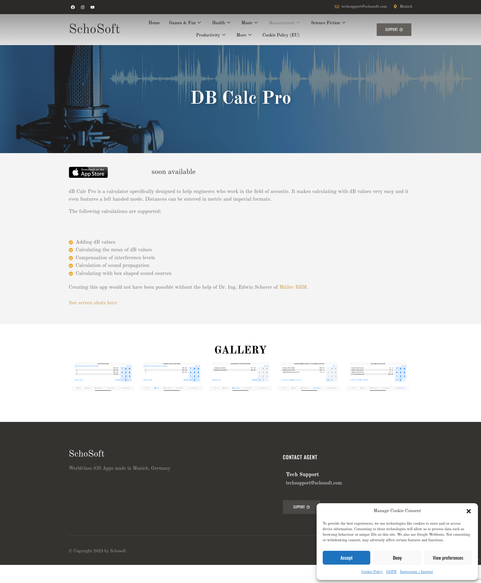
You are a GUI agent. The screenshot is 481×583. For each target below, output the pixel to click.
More (243, 35)
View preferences (448, 557)
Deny (397, 557)
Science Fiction (329, 23)
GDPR (391, 572)
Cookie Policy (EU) (282, 35)
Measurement (285, 23)
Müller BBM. (294, 287)
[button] (469, 511)
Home (152, 23)
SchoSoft (94, 29)
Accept (347, 557)
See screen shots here (93, 303)
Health (221, 23)
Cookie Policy (372, 572)
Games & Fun (184, 23)
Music (249, 23)
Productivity (210, 35)
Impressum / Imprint (416, 572)
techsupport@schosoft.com (314, 483)
